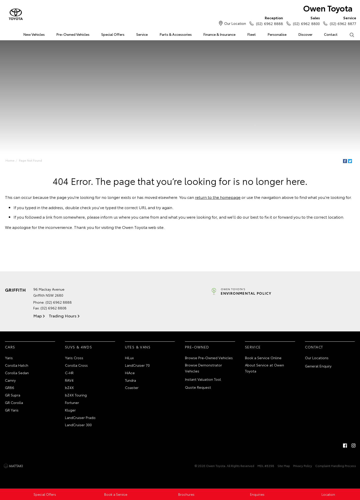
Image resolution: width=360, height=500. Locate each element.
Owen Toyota (327, 8)
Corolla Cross (76, 365)
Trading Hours (62, 315)
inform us (109, 217)
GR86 (9, 387)
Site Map (284, 465)
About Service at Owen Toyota (264, 367)
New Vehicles (34, 34)
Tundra (130, 380)
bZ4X (69, 387)
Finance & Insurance (219, 34)
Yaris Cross (74, 357)
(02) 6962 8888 (268, 20)
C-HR (69, 372)
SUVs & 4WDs (78, 346)
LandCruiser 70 (137, 365)
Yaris (9, 357)
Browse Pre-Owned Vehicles (209, 357)
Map (37, 315)
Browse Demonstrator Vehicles (203, 367)
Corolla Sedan (17, 372)
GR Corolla (14, 402)
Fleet (251, 34)
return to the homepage (217, 197)
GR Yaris (11, 409)
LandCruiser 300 (78, 424)
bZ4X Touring (76, 394)
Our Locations (316, 357)
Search (348, 34)
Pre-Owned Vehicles (73, 34)
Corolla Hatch (16, 365)
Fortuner (72, 402)
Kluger (70, 409)
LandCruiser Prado (80, 417)
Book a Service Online (263, 357)
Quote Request (198, 387)
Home (6, 33)
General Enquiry (318, 365)
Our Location (235, 23)
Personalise (277, 34)
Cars (10, 346)
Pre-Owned (197, 346)
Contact (331, 34)
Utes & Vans (137, 346)
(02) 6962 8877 (342, 20)
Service (142, 34)
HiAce (130, 372)
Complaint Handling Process (335, 465)
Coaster (131, 387)
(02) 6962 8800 (305, 20)
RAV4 (69, 380)
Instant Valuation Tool (203, 379)
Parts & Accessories (176, 34)
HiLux (129, 357)
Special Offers (112, 34)
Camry (10, 380)
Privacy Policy (302, 465)
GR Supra (12, 394)
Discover (305, 34)
